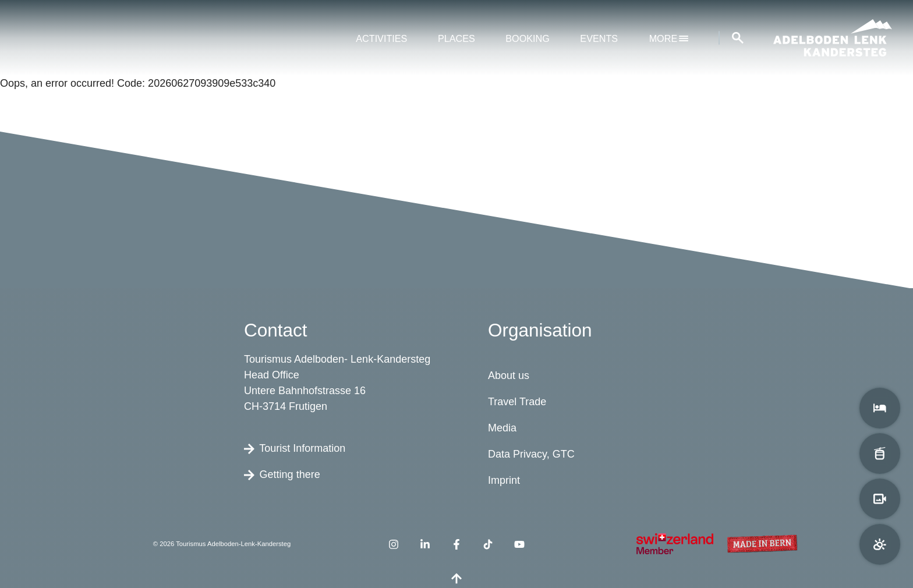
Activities (381, 38)
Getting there (282, 474)
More (669, 38)
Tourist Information (294, 448)
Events (599, 38)
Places (456, 38)
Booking (527, 38)
